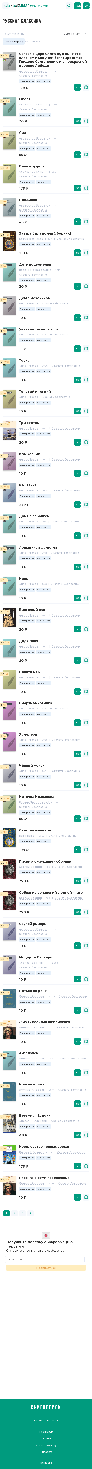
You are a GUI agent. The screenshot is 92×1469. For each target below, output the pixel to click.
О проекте (46, 1452)
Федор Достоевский (34, 802)
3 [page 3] (22, 1213)
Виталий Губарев (31, 1152)
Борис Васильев (31, 239)
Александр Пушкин (33, 71)
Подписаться (46, 1267)
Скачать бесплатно (33, 76)
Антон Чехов (28, 303)
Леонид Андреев (32, 996)
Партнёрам (46, 1431)
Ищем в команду (46, 1445)
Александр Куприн (33, 104)
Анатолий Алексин (33, 1121)
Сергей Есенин (30, 867)
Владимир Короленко (35, 270)
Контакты (46, 1462)
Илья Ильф (27, 835)
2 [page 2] (14, 1213)
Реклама (46, 1438)
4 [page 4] (30, 1213)
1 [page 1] (6, 1213)
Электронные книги (46, 1420)
